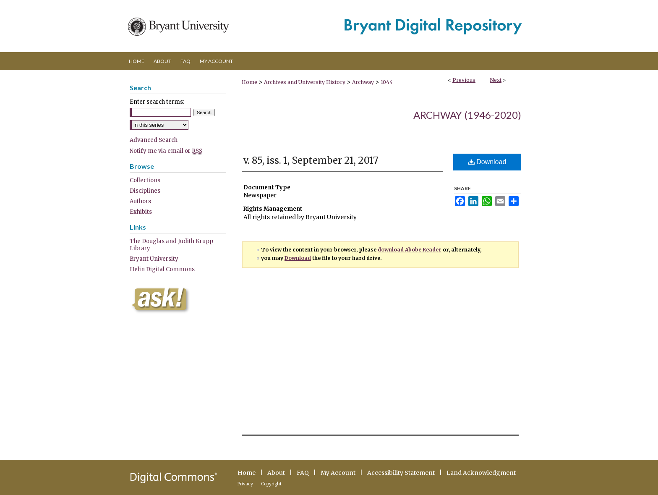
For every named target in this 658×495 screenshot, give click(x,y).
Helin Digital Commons (162, 269)
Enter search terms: (157, 101)
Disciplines (145, 190)
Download (487, 161)
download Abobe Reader (409, 249)
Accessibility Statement (401, 473)
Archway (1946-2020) (467, 115)
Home (249, 82)
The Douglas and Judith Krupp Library (171, 245)
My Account (338, 473)
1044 (387, 82)
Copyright (271, 484)
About (276, 473)
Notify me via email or (166, 151)
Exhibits (141, 211)
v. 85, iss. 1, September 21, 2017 (311, 160)
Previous (463, 80)
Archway (363, 82)
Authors (140, 201)
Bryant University (154, 258)
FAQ (303, 473)
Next (495, 80)
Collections (145, 180)
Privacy (245, 484)
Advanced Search (154, 140)
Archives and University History (304, 82)
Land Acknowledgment (481, 473)
